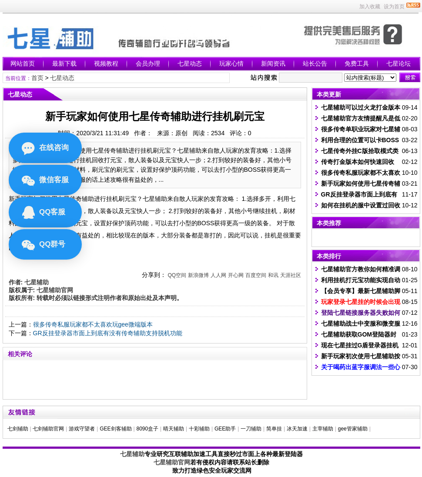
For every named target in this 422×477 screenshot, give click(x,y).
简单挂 (274, 429)
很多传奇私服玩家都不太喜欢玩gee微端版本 (93, 324)
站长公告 (315, 63)
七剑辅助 (17, 429)
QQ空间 (176, 275)
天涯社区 (290, 275)
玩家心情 (231, 63)
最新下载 (64, 63)
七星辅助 (132, 453)
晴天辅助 (173, 429)
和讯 (273, 275)
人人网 (218, 275)
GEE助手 (225, 429)
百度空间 (255, 275)
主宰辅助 (322, 429)
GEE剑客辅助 (115, 429)
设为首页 (394, 6)
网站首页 (22, 63)
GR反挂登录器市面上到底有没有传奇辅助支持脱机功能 (107, 333)
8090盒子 (147, 429)
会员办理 (148, 63)
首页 (37, 77)
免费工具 (357, 63)
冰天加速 (297, 429)
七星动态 (190, 63)
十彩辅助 (199, 429)
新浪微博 (198, 275)
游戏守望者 (82, 429)
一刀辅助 (251, 429)
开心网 (236, 275)
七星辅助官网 (172, 462)
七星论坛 (398, 63)
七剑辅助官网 (48, 429)
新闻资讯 (273, 63)
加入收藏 (369, 6)
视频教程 (106, 63)
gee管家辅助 (353, 429)
